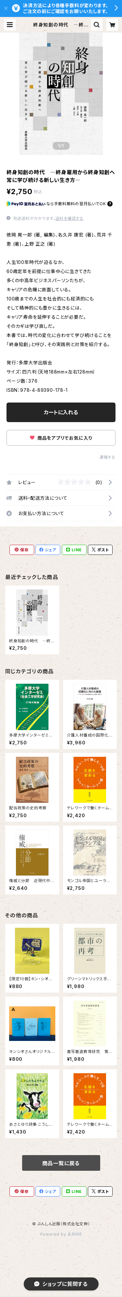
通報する (107, 457)
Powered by (61, 1234)
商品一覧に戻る (61, 1163)
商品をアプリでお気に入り (61, 438)
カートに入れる (61, 412)
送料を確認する (69, 218)
